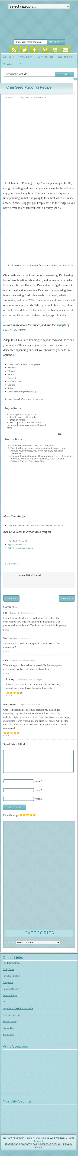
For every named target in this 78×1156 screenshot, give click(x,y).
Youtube (55, 50)
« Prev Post (11, 598)
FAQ (5, 1002)
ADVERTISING (11, 1144)
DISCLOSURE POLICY (50, 1144)
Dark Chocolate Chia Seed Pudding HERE (44, 525)
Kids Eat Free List (12, 1015)
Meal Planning (10, 1021)
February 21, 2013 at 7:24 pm (22, 638)
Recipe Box (8, 1028)
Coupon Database (11, 989)
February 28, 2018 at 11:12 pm (30, 679)
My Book (45, 57)
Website (38, 799)
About (8, 57)
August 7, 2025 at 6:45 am (29, 705)
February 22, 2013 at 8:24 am (23, 660)
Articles (65, 57)
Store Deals (8, 1034)
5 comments (11, 563)
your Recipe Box (66, 265)
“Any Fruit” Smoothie (18, 541)
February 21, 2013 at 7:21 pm (22, 613)
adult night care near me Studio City (25, 717)
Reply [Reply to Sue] (6, 630)
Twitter (24, 50)
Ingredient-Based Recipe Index (18, 1008)
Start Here (13, 64)
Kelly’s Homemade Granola (20, 548)
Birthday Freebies (11, 976)
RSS (14, 50)
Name (37, 781)
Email (65, 50)
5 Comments (38, 97)
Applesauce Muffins (17, 544)
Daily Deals (8, 969)
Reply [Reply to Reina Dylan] (6, 735)
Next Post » (67, 598)
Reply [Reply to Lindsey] (9, 695)
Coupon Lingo (10, 995)
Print (60, 434)
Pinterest (45, 50)
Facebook (34, 50)
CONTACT (25, 1144)
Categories (8, 982)
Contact (26, 57)
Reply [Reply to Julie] (6, 674)
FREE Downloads (12, 963)
